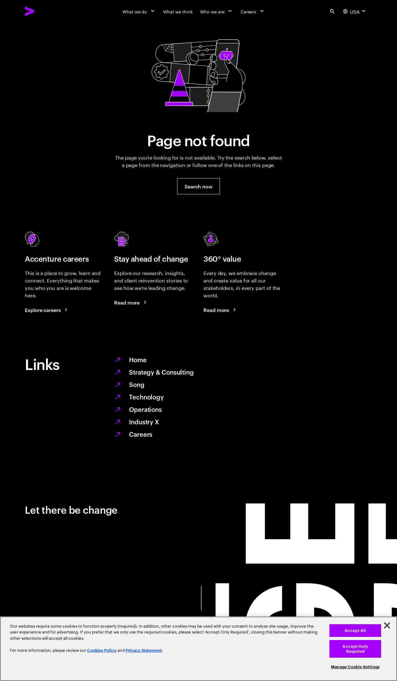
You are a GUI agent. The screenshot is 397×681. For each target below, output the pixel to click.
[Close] (387, 625)
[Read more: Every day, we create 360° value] (220, 309)
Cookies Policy (102, 650)
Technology (146, 396)
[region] (198, 648)
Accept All (355, 631)
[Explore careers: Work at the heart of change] (47, 309)
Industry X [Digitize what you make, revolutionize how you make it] (144, 421)
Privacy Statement (144, 650)
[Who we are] (216, 11)
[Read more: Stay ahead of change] (131, 302)
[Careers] (253, 11)
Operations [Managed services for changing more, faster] (145, 409)
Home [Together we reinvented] (138, 359)
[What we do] (139, 11)
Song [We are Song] (137, 384)
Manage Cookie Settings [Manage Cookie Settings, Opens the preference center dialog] (355, 667)
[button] (198, 186)
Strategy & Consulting (161, 372)
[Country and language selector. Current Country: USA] (355, 11)
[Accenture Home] (44, 11)
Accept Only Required (355, 648)
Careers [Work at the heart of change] (140, 434)
